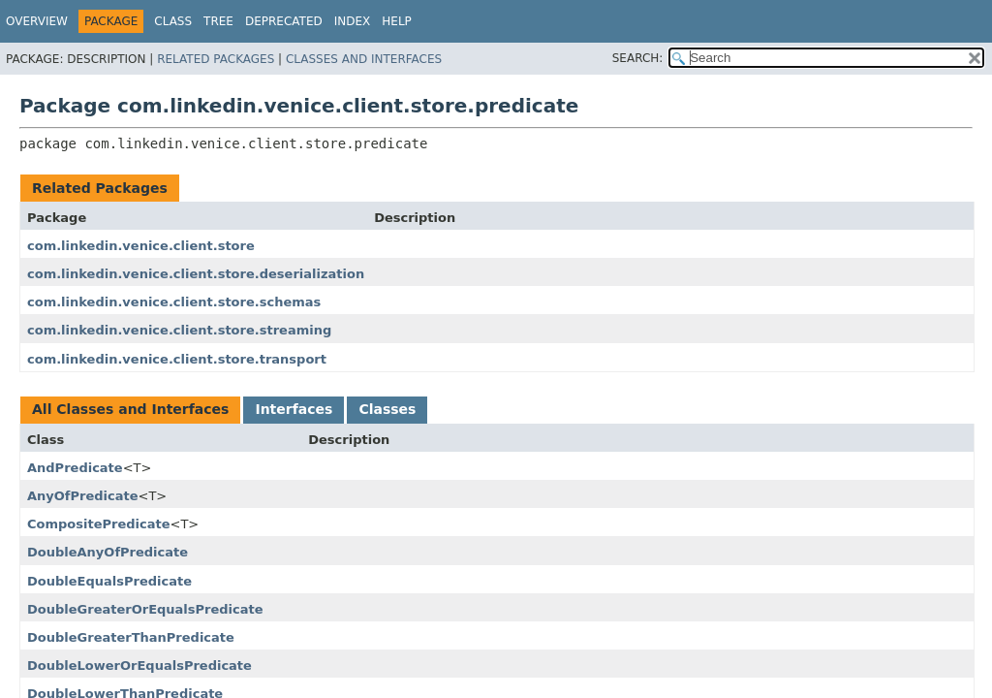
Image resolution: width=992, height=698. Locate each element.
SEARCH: (638, 58)
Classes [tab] (387, 409)
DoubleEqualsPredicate (109, 581)
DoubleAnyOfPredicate (107, 552)
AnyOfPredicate (83, 496)
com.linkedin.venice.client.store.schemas (174, 302)
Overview (37, 21)
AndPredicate (75, 467)
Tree (218, 21)
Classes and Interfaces (364, 59)
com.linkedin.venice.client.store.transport (176, 359)
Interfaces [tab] (293, 409)
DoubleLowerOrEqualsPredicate (139, 665)
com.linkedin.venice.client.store (141, 245)
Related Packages (215, 59)
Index (352, 21)
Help (397, 21)
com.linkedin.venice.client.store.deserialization (195, 274)
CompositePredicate (98, 524)
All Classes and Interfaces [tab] (130, 409)
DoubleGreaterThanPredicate (130, 637)
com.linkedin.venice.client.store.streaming (179, 330)
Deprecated (284, 21)
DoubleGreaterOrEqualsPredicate (145, 609)
